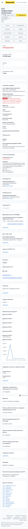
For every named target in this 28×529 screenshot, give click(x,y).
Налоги (20, 37)
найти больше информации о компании (12, 277)
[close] (27, 395)
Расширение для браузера (19, 518)
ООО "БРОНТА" (6, 499)
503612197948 (9, 186)
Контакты (24, 517)
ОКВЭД (20, 29)
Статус (7, 25)
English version (9, 15)
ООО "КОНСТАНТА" (7, 493)
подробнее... (5, 227)
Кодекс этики (9, 515)
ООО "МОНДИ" (6, 506)
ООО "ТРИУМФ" (6, 494)
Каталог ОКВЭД (6, 518)
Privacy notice (24, 395)
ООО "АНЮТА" (6, 491)
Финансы (7, 37)
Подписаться (21, 15)
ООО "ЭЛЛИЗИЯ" (6, 488)
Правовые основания (20, 515)
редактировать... (7, 275)
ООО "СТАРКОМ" (6, 487)
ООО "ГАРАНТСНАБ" (7, 490)
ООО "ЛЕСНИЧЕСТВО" (8, 502)
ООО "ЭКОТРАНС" (7, 505)
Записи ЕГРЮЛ (7, 33)
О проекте (9, 517)
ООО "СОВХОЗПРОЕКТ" (8, 503)
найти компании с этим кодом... (15, 224)
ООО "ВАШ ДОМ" (6, 496)
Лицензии (7, 29)
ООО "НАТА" (5, 497)
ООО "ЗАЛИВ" (6, 500)
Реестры (7, 41)
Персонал (20, 33)
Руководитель (20, 25)
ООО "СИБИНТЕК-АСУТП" (9, 485)
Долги (20, 41)
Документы (17, 517)
